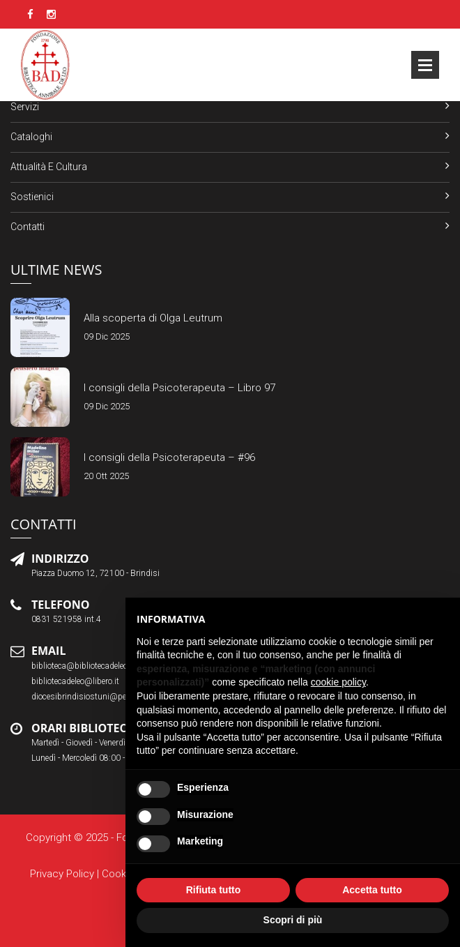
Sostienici (32, 196)
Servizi (24, 106)
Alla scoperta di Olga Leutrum (153, 318)
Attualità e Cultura (48, 166)
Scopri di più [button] (293, 919)
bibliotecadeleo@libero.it (75, 681)
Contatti (27, 226)
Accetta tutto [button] (372, 889)
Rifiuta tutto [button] (213, 889)
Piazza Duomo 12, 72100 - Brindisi (95, 573)
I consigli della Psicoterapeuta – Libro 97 (179, 387)
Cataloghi (31, 136)
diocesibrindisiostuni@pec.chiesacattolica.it (112, 697)
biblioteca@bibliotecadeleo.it (83, 666)
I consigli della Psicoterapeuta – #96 (169, 457)
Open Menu (425, 65)
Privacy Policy (62, 874)
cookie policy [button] (338, 682)
